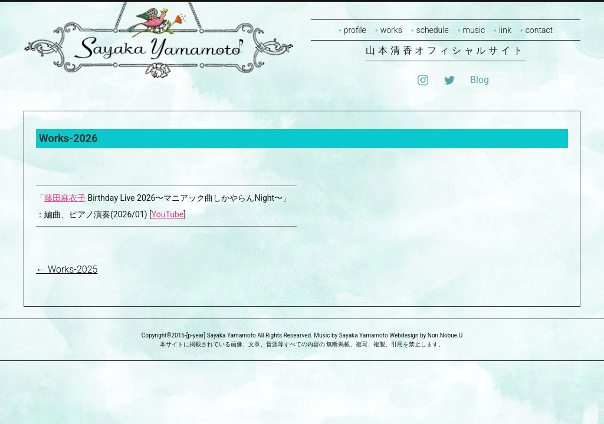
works (391, 30)
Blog (479, 79)
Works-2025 (66, 269)
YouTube (167, 214)
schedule (432, 30)
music (474, 30)
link (505, 30)
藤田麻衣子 (65, 198)
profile (355, 30)
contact (539, 30)
